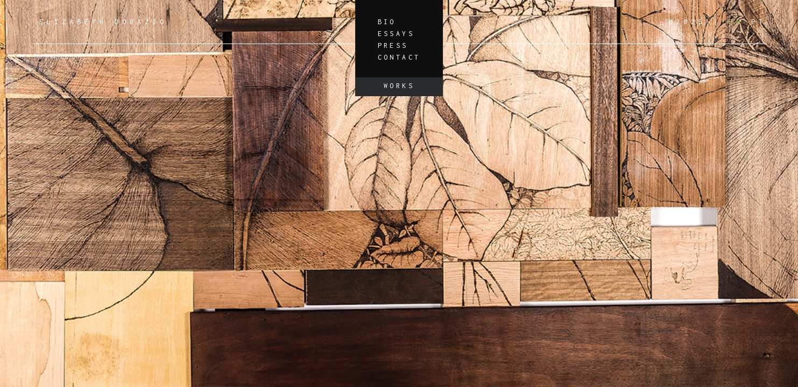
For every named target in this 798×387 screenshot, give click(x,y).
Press (393, 45)
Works (399, 86)
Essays (396, 34)
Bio (387, 22)
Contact (399, 57)
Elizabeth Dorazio (109, 22)
